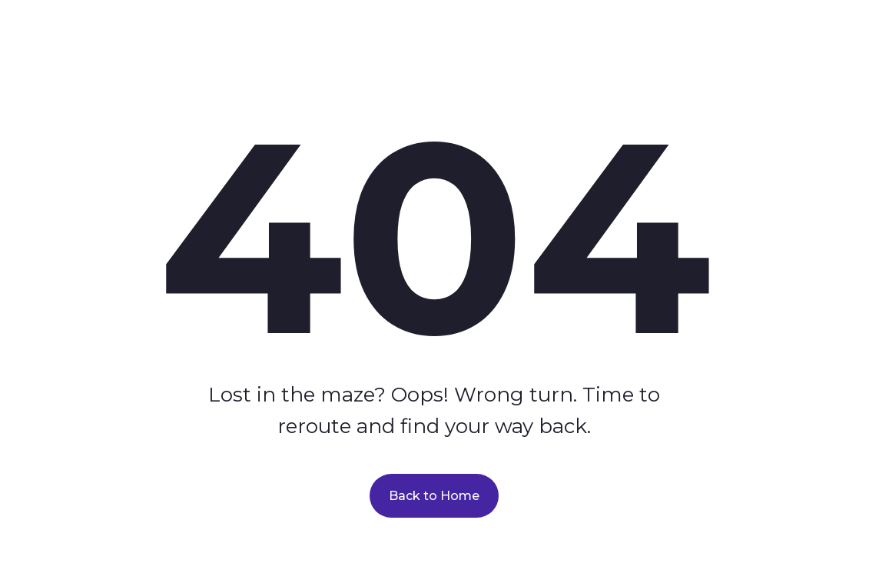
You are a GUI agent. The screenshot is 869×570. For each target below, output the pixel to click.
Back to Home (434, 495)
